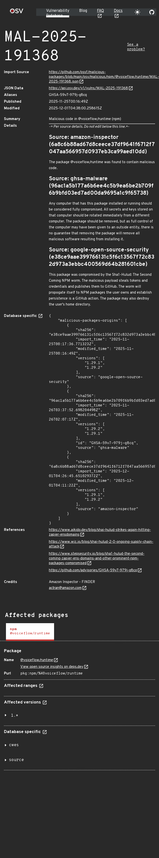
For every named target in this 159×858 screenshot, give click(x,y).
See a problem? (136, 47)
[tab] (30, 632)
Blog (83, 10)
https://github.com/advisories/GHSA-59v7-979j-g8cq (93, 570)
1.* (14, 715)
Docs (118, 10)
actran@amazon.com (65, 588)
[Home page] (16, 12)
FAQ (100, 10)
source (16, 760)
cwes (14, 745)
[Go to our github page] (151, 12)
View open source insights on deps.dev (51, 667)
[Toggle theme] (137, 12)
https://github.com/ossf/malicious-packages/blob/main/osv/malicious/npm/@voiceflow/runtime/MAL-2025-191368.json (104, 77)
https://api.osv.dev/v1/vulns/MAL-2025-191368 (88, 88)
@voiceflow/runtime (36, 660)
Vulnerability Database (57, 13)
